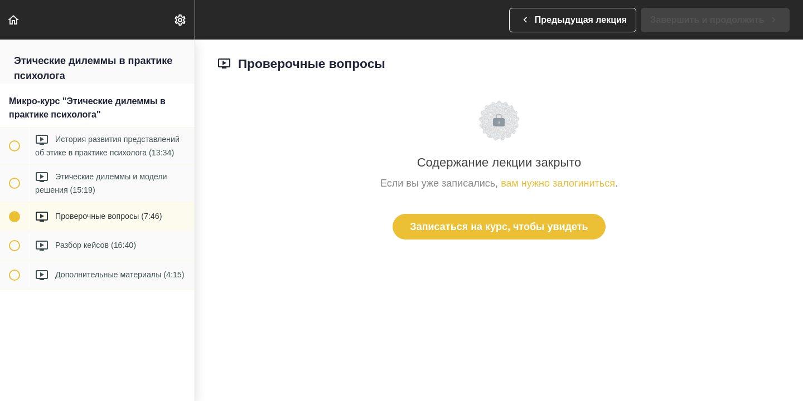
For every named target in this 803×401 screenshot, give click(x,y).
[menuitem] (181, 20)
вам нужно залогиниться (558, 183)
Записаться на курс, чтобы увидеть (499, 226)
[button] (14, 20)
